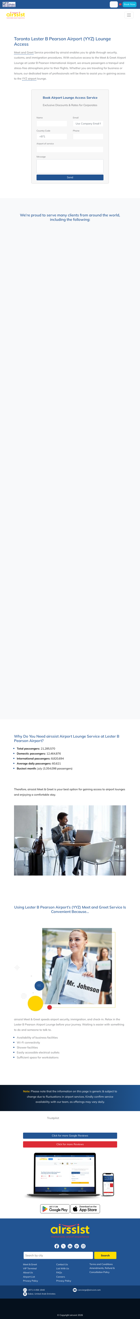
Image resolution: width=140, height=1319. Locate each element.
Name (40, 117)
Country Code (43, 130)
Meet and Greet (24, 52)
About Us (28, 1272)
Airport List (29, 1276)
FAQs (59, 1272)
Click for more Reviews (70, 1144)
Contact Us (62, 1264)
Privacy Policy (30, 1280)
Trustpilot (53, 1118)
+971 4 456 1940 (36, 1290)
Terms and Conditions (101, 1264)
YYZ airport (29, 78)
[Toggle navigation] (129, 15)
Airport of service (45, 143)
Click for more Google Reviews (70, 1135)
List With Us (62, 1268)
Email (76, 117)
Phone (76, 130)
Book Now (129, 4)
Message (41, 156)
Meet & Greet (30, 1264)
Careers (60, 1276)
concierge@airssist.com (89, 1290)
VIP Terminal (30, 1268)
